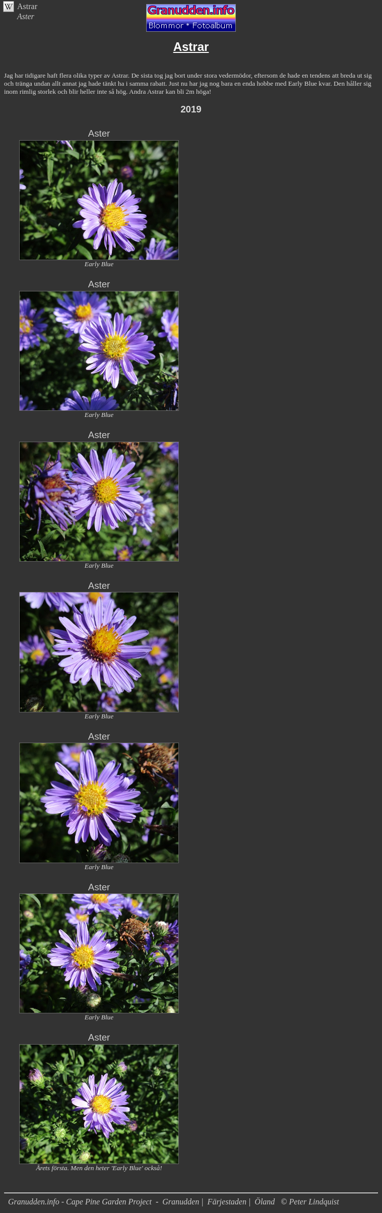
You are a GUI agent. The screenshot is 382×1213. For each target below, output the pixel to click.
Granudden (180, 1201)
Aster (99, 133)
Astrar (27, 6)
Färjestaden (227, 1201)
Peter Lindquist (314, 1201)
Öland (264, 1201)
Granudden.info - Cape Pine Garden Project (81, 1201)
